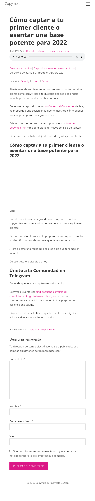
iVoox (45, 81)
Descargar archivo (20, 68)
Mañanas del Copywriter (60, 106)
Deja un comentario (58, 50)
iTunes (36, 81)
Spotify (25, 81)
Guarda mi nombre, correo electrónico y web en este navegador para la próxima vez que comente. (42, 453)
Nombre (15, 406)
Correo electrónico (21, 421)
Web (12, 436)
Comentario (17, 359)
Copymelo (13, 3)
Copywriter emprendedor (41, 329)
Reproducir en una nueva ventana (54, 68)
